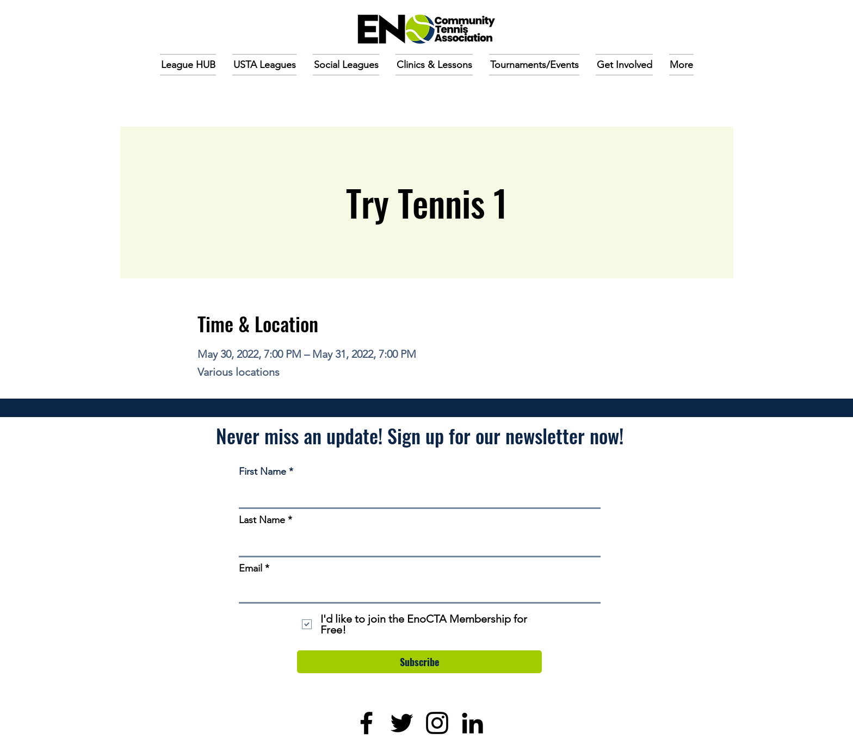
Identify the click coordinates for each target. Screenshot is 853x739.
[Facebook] (366, 723)
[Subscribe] (419, 661)
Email (250, 568)
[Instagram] (437, 723)
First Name (262, 471)
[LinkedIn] (472, 723)
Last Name (262, 520)
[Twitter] (402, 723)
